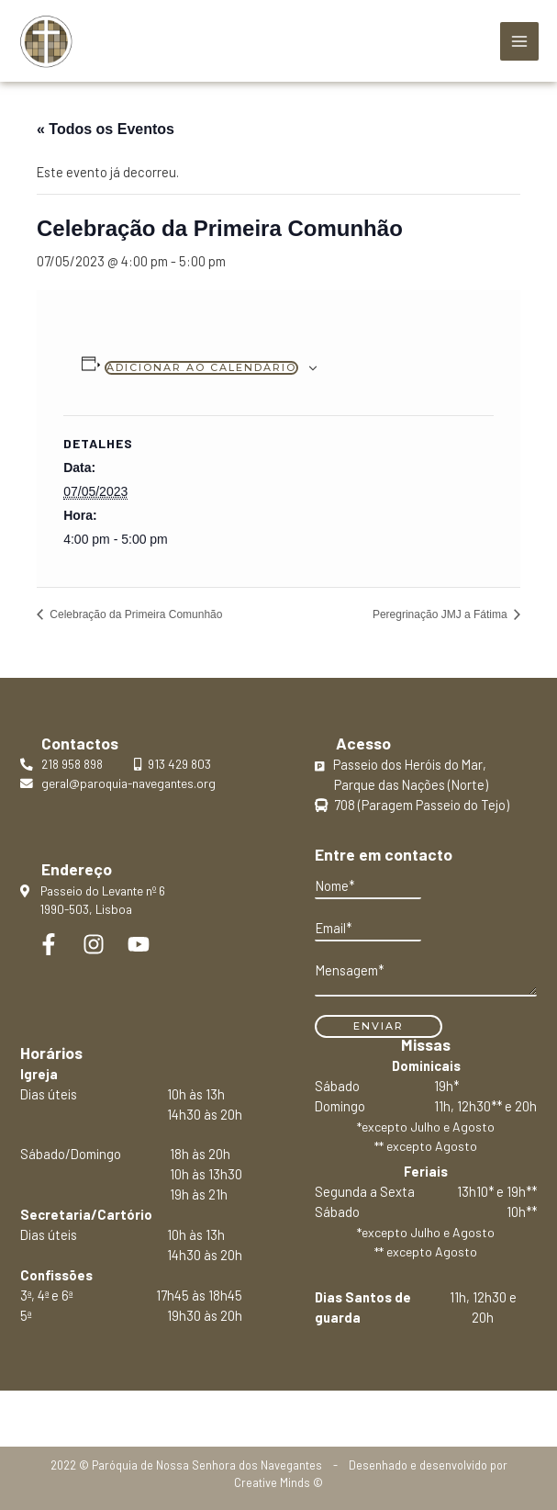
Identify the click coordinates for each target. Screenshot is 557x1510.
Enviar (378, 1026)
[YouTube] (138, 944)
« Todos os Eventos (105, 129)
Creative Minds (272, 1482)
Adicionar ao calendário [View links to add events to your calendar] (201, 367)
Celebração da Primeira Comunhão (134, 614)
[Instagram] (93, 944)
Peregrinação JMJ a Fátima (441, 614)
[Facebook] (48, 944)
